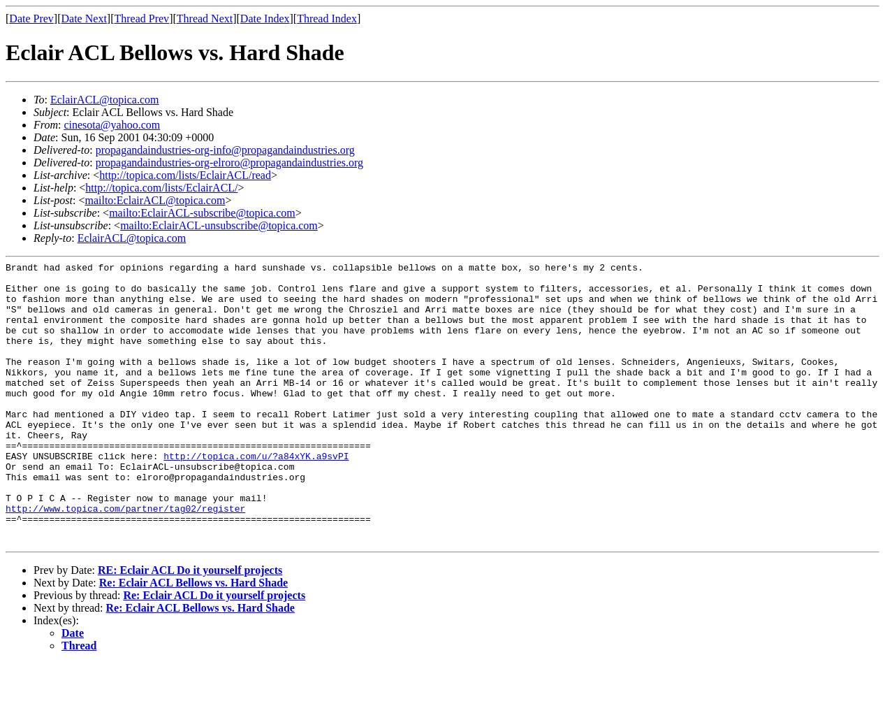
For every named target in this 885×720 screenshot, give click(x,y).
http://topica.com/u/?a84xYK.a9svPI (256, 495)
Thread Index (327, 18)
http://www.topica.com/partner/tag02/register (125, 558)
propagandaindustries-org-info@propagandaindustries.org (225, 150)
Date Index (265, 18)
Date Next (84, 18)
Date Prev (31, 18)
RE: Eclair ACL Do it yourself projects (190, 627)
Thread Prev (141, 18)
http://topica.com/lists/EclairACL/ (161, 188)
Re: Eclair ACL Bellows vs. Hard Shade (193, 639)
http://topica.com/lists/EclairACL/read (185, 175)
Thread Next (205, 18)
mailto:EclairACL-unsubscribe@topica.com (219, 225)
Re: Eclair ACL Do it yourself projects (214, 652)
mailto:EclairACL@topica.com (155, 200)
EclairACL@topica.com (104, 100)
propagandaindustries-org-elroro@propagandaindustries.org (229, 162)
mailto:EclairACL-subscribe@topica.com (202, 213)
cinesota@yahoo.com (112, 125)
